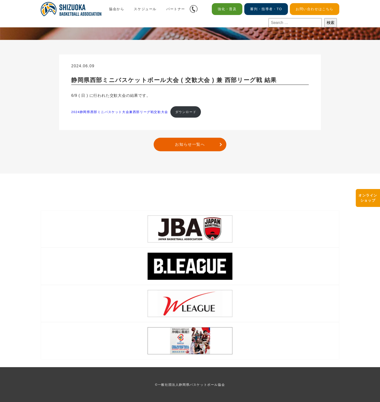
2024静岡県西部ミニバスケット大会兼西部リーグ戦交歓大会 (119, 112)
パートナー (175, 9)
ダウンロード (186, 112)
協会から (116, 9)
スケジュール (145, 9)
